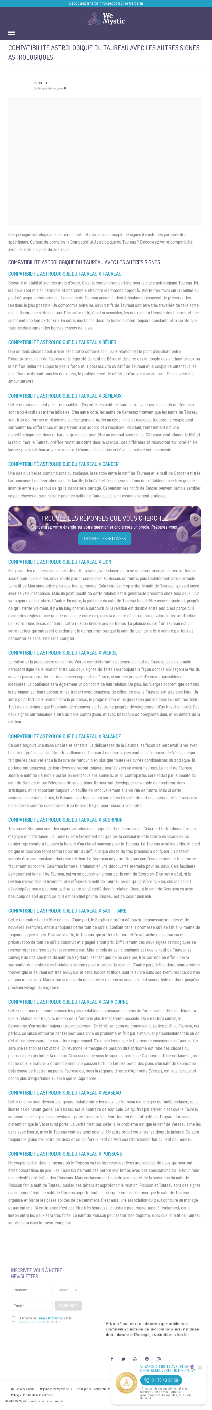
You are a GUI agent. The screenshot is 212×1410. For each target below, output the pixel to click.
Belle (43, 83)
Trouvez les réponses (105, 538)
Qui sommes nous (23, 1389)
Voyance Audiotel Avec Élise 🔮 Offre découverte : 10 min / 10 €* (168, 1368)
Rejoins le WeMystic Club (56, 1389)
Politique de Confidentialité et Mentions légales (106, 1389)
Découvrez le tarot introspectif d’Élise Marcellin (106, 3)
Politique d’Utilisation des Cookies (32, 1395)
